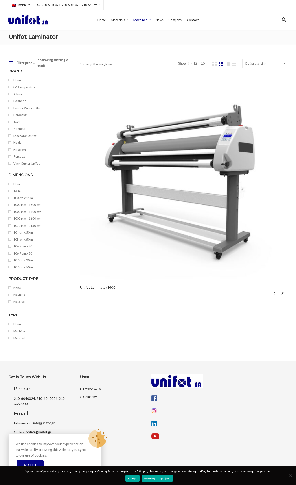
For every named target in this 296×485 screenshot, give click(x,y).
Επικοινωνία (92, 389)
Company (175, 20)
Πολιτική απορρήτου (157, 478)
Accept (30, 465)
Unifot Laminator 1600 (98, 147)
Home (101, 20)
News (159, 20)
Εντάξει (132, 478)
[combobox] (265, 63)
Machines (140, 20)
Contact (193, 20)
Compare (142, 153)
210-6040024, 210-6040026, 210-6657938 (68, 5)
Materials (118, 20)
